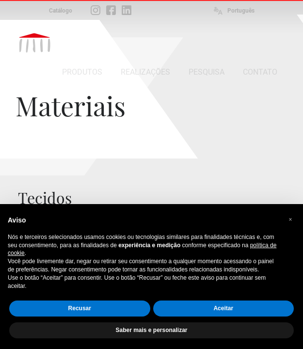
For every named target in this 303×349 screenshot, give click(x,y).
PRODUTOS (82, 72)
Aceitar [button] (223, 308)
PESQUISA (206, 72)
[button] (290, 219)
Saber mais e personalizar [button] (151, 330)
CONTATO (260, 72)
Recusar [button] (79, 308)
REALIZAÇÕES (145, 72)
